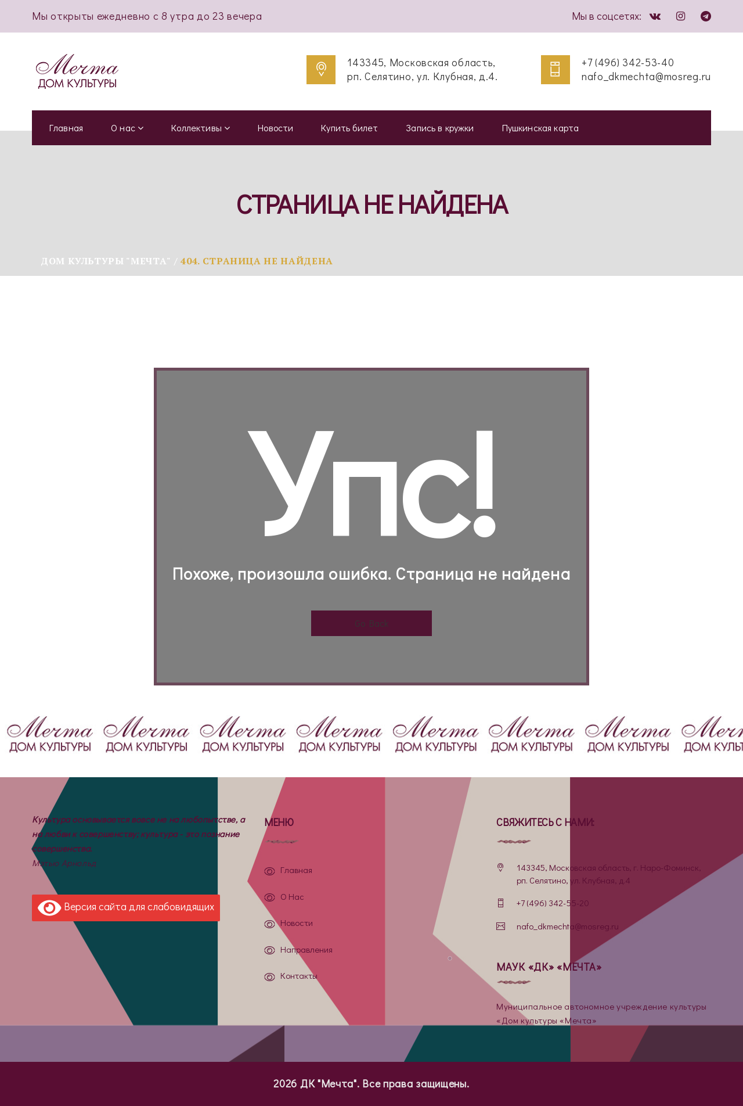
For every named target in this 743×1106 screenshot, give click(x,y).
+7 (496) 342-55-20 (553, 903)
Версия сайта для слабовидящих (126, 907)
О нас (127, 127)
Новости (275, 127)
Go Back (371, 623)
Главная (66, 127)
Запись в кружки (440, 127)
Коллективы (200, 127)
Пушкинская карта (540, 127)
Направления (306, 949)
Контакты (299, 975)
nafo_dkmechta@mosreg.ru (646, 76)
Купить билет (349, 127)
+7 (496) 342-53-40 (628, 62)
